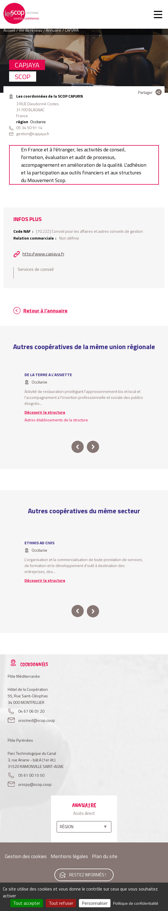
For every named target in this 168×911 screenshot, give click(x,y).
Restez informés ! (87, 874)
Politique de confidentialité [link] (135, 903)
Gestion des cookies (26, 856)
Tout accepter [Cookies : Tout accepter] (26, 903)
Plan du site (104, 856)
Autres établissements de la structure (56, 420)
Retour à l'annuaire (45, 310)
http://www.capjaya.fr (43, 253)
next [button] (93, 446)
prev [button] (77, 446)
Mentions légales (69, 856)
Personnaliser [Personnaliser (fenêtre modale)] (95, 903)
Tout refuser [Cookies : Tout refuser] (61, 903)
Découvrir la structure (44, 412)
